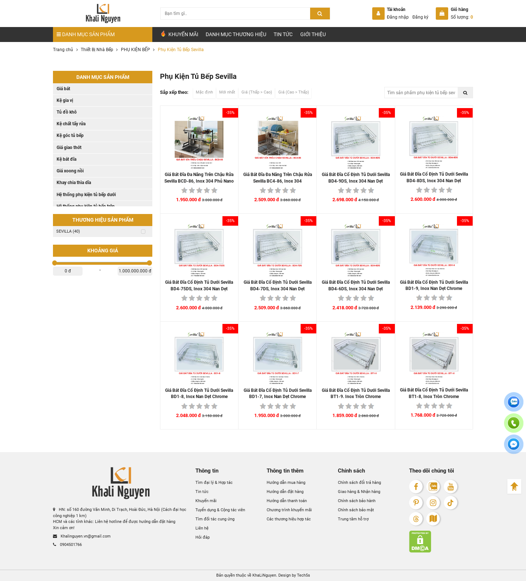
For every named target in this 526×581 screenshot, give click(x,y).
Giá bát (63, 88)
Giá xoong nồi (70, 170)
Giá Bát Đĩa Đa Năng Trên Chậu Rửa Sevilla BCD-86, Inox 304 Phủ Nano (199, 178)
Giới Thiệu (313, 34)
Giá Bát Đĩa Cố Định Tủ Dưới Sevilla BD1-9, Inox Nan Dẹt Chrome (434, 285)
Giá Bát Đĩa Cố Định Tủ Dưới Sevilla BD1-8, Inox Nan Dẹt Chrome (199, 394)
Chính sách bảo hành (357, 500)
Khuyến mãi (206, 500)
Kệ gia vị (65, 100)
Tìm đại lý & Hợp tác (214, 482)
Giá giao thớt (69, 147)
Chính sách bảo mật (356, 510)
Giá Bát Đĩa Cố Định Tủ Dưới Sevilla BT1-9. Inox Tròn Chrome (356, 394)
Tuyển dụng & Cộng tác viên (220, 510)
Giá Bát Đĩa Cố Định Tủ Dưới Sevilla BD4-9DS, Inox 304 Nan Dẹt (356, 178)
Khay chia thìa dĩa (74, 182)
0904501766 (67, 544)
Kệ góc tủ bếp (70, 135)
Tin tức (283, 34)
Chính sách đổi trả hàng (359, 482)
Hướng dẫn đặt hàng (285, 491)
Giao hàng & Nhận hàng (359, 491)
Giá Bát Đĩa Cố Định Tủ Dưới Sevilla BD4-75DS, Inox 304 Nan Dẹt (199, 285)
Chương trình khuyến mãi (289, 510)
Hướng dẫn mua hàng (286, 482)
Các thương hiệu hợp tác (289, 519)
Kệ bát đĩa (66, 159)
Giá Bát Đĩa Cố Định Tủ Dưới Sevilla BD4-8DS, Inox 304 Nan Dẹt (434, 177)
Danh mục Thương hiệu (236, 34)
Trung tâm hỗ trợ (353, 519)
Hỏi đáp (202, 537)
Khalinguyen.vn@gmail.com (82, 536)
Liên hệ (202, 528)
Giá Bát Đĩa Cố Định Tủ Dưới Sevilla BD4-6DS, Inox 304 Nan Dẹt (356, 285)
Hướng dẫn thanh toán (287, 500)
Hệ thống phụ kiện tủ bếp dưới (86, 194)
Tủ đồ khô (67, 112)
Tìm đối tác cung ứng (215, 519)
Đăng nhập (398, 17)
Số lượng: (462, 17)
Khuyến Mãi (179, 34)
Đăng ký (420, 17)
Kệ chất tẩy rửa (71, 123)
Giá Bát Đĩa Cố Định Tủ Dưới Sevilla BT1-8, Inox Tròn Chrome (434, 393)
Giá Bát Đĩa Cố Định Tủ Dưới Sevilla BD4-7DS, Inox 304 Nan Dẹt (278, 285)
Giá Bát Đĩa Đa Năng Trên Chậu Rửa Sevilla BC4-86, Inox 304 (277, 178)
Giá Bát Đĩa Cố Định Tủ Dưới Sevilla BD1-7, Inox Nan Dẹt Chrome (278, 394)
